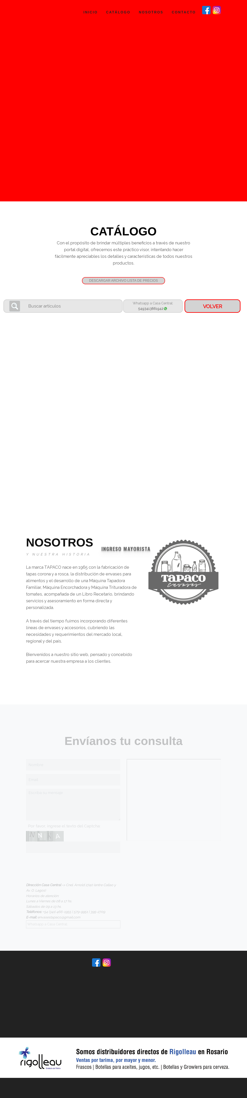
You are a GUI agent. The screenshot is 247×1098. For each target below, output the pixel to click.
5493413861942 (153, 311)
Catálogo (118, 12)
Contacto (184, 12)
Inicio (90, 12)
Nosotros (151, 12)
